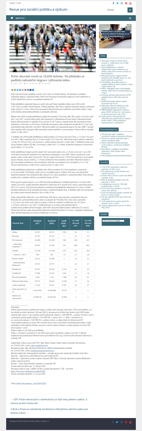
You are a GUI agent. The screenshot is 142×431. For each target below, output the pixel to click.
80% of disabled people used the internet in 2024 (115, 181)
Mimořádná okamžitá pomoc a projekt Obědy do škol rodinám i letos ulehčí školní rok (117, 84)
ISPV (26, 83)
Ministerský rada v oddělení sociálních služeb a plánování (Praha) (116, 135)
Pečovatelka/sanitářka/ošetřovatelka (116, 155)
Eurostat (104, 162)
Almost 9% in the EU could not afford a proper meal (116, 176)
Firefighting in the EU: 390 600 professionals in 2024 (114, 185)
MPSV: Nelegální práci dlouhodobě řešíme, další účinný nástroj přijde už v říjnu (116, 90)
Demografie (48, 83)
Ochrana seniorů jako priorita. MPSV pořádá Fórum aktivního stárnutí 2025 (116, 97)
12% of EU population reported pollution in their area (114, 168)
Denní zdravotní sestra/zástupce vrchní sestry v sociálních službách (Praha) (115, 144)
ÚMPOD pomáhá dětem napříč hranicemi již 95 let (114, 102)
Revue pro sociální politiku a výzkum (38, 9)
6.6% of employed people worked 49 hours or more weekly (116, 193)
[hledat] (113, 221)
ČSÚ (42, 83)
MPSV (102, 56)
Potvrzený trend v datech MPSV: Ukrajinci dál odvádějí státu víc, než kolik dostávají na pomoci (116, 78)
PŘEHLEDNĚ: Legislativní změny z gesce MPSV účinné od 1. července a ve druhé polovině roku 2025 (116, 112)
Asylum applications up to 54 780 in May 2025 (116, 206)
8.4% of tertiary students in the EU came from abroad (115, 189)
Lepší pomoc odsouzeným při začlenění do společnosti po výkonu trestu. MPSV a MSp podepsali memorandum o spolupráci (116, 119)
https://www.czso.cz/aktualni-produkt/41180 (28, 371)
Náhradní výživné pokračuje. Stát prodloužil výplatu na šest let (114, 106)
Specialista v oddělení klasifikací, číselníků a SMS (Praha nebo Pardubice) (114, 151)
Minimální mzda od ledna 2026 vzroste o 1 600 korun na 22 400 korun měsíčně (114, 63)
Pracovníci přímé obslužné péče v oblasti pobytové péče (115, 139)
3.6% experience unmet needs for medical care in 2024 (115, 202)
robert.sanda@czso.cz (39, 345)
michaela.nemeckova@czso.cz (42, 351)
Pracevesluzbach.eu (108, 129)
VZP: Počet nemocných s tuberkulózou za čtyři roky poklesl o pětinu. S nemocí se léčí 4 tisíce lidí (48, 401)
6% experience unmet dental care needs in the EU (115, 172)
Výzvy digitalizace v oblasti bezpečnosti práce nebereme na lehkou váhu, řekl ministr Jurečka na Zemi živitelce (116, 70)
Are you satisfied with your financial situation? (116, 198)
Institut (20, 18)
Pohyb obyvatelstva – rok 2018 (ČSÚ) (31, 383)
